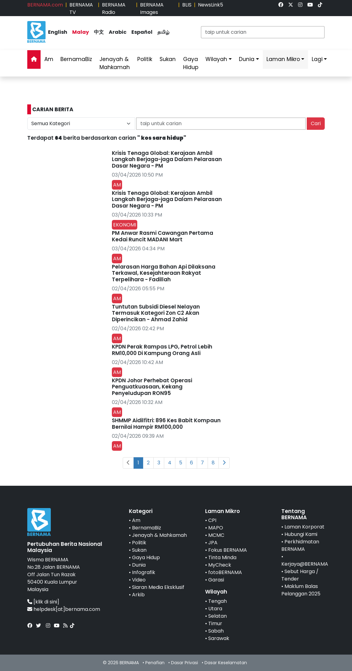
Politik (144, 59)
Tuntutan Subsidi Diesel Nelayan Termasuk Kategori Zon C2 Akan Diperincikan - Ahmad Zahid (156, 313)
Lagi (317, 59)
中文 (99, 32)
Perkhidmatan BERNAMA (300, 545)
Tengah (217, 601)
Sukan (168, 59)
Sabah (216, 630)
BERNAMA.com (45, 4)
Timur (215, 623)
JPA (213, 542)
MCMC (216, 535)
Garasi (216, 579)
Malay (80, 32)
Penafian (155, 663)
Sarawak (218, 638)
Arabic (117, 32)
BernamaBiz (76, 59)
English (57, 32)
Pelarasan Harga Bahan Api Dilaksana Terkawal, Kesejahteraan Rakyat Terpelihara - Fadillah (163, 273)
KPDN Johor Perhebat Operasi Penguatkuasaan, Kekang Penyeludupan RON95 (152, 387)
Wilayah (216, 59)
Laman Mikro (283, 59)
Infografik (143, 572)
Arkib (138, 594)
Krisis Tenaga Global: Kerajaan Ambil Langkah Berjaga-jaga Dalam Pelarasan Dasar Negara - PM (167, 159)
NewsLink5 (210, 4)
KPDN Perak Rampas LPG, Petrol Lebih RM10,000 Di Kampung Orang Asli (162, 350)
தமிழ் (163, 32)
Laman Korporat (304, 526)
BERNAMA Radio (113, 8)
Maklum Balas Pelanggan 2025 (300, 590)
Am (48, 59)
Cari (316, 123)
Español (141, 32)
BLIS (186, 4)
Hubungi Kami (300, 534)
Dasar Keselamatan (226, 663)
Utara (215, 608)
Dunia (246, 59)
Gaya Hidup (190, 63)
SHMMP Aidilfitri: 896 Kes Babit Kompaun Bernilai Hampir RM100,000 (166, 423)
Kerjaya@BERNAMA (304, 564)
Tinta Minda (222, 557)
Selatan (217, 616)
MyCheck (219, 564)
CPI (212, 520)
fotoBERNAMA (225, 572)
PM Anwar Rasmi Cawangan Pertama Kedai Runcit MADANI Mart (162, 236)
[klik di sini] (46, 601)
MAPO (215, 527)
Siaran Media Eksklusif (158, 587)
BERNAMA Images (152, 8)
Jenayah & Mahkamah (114, 63)
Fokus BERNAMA (227, 550)
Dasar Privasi (184, 663)
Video (139, 579)
